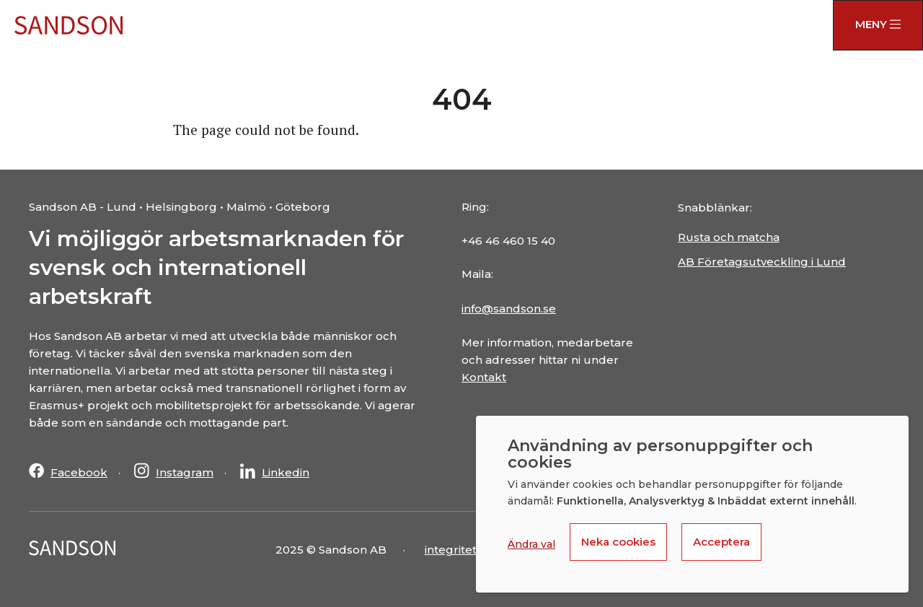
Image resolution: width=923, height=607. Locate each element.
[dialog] (692, 504)
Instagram (184, 472)
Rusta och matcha (729, 237)
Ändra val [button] (531, 544)
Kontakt (484, 377)
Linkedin (285, 472)
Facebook (78, 472)
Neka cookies (618, 542)
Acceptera (721, 542)
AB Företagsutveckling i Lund (762, 261)
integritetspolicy (470, 549)
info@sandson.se (509, 308)
